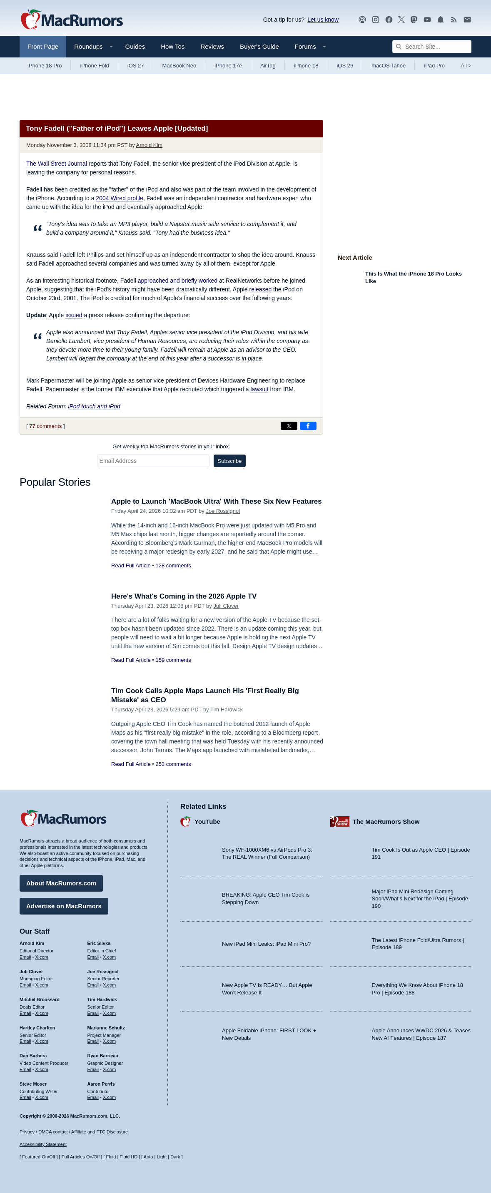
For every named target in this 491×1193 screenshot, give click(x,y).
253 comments (173, 764)
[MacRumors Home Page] (72, 20)
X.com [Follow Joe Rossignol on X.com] (109, 984)
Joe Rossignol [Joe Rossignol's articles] (103, 971)
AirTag (268, 65)
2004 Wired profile (119, 198)
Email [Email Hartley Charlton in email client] (25, 1041)
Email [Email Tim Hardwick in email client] (93, 1013)
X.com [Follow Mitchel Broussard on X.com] (41, 1013)
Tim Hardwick (226, 709)
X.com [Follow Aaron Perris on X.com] (109, 1097)
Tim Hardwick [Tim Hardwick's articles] (102, 999)
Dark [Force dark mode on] (175, 1156)
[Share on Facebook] (308, 426)
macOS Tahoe (388, 65)
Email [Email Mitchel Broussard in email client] (25, 1013)
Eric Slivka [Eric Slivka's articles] (99, 943)
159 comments (173, 660)
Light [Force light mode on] (162, 1156)
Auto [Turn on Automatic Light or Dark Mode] (148, 1156)
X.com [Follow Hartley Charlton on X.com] (41, 1041)
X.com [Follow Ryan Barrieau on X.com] (109, 1069)
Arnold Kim (149, 145)
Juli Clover (226, 606)
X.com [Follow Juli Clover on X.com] (41, 984)
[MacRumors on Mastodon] (414, 19)
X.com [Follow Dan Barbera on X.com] (41, 1069)
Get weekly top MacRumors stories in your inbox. (171, 446)
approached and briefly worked (177, 280)
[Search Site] (431, 46)
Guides (135, 46)
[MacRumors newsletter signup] (467, 19)
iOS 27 (135, 65)
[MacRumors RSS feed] (454, 19)
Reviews (212, 46)
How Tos (172, 46)
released (260, 289)
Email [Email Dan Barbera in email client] (25, 1069)
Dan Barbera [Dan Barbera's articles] (33, 1055)
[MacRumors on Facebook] (389, 19)
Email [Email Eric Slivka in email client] (93, 956)
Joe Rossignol (223, 511)
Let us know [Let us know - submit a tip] (323, 19)
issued (73, 315)
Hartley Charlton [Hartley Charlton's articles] (37, 1027)
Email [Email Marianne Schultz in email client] (93, 1041)
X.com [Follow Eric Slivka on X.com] (109, 956)
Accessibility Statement (43, 1144)
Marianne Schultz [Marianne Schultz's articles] (106, 1027)
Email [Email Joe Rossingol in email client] (93, 984)
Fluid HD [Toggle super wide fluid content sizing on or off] (128, 1156)
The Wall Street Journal (56, 163)
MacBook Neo (179, 65)
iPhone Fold (94, 65)
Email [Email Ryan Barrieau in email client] (93, 1069)
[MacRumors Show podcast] (362, 19)
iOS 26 (344, 65)
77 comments (45, 426)
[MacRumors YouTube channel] (427, 19)
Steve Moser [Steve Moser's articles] (33, 1083)
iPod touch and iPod (94, 406)
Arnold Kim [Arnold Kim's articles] (32, 943)
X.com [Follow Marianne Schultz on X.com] (109, 1041)
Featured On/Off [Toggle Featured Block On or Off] (38, 1156)
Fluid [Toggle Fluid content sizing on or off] (111, 1156)
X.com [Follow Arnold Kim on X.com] (41, 956)
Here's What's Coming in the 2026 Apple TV (184, 596)
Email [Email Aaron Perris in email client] (93, 1097)
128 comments (173, 565)
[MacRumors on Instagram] (375, 19)
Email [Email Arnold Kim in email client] (25, 956)
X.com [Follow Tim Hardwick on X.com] (109, 1013)
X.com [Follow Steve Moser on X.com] (41, 1097)
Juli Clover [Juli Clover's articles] (31, 971)
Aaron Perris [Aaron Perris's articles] (101, 1083)
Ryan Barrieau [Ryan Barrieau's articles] (103, 1055)
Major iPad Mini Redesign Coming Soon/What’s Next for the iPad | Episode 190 (420, 898)
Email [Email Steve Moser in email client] (25, 1097)
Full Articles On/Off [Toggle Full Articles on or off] (81, 1156)
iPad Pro (434, 65)
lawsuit (259, 389)
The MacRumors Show (386, 821)
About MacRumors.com (61, 883)
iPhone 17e (228, 65)
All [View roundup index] (466, 65)
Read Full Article (131, 565)
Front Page (42, 46)
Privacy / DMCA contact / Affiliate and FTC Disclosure (74, 1131)
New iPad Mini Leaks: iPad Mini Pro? (266, 944)
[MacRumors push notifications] (440, 19)
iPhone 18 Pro (44, 65)
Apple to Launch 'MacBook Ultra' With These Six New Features (216, 501)
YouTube (207, 821)
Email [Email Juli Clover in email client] (25, 984)
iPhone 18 (306, 65)
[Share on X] (289, 426)
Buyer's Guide (259, 46)
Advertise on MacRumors (64, 906)
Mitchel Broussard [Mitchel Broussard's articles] (40, 999)
